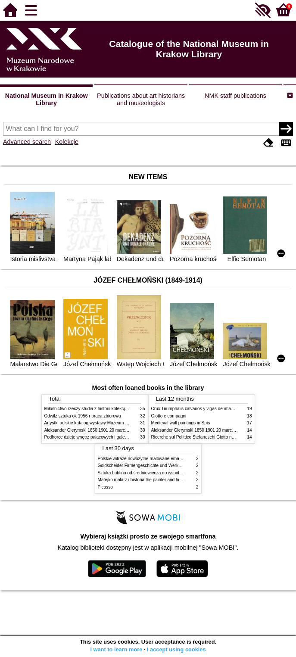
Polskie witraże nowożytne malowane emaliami (143, 458)
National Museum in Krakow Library (46, 99)
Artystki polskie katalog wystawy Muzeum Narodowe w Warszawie (107, 422)
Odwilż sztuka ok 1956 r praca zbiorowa (82, 416)
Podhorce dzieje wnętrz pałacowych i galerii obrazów (95, 437)
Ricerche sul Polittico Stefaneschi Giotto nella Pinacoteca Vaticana (215, 437)
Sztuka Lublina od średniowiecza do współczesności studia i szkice (162, 472)
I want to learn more (116, 649)
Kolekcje (66, 141)
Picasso (105, 487)
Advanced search (27, 141)
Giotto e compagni (169, 416)
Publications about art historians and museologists (141, 99)
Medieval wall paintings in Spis (180, 422)
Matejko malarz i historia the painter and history (143, 479)
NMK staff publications (235, 95)
